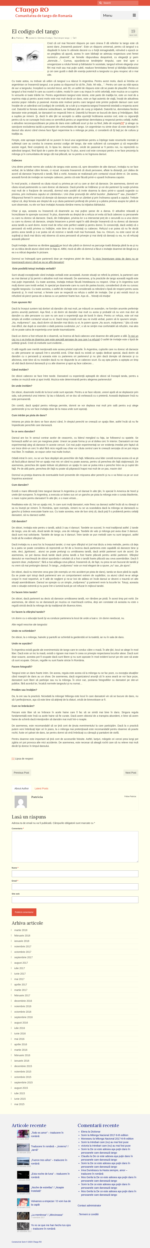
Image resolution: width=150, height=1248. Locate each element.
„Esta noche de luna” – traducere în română (50, 1175)
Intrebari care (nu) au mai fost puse (109, 1142)
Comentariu (18, 828)
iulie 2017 (19, 968)
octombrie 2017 (22, 951)
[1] (13, 758)
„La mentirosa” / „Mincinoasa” (47, 1214)
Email (15, 881)
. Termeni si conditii (88, 1214)
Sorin (24, 1242)
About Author (22, 788)
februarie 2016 (22, 1055)
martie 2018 (20, 930)
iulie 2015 (19, 1093)
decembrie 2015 (23, 1066)
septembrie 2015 (23, 1082)
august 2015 (21, 1088)
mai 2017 (19, 979)
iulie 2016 (19, 1028)
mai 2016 (19, 1039)
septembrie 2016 (23, 1017)
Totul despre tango (62, 38)
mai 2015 (19, 1104)
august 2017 (21, 962)
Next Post (131, 772)
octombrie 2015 (22, 1077)
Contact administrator (89, 1205)
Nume (15, 868)
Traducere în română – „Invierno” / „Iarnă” (50, 1148)
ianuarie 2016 (21, 1060)
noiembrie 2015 (22, 1071)
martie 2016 (20, 1049)
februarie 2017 (22, 995)
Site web (16, 894)
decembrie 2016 (23, 1000)
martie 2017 (20, 990)
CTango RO (32, 10)
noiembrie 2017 (22, 946)
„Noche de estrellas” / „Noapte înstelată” (47, 1189)
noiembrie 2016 (22, 1006)
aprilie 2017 (20, 984)
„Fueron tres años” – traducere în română (49, 1162)
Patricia (19, 38)
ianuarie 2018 (21, 941)
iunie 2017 (20, 973)
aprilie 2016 (20, 1044)
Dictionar (95, 1131)
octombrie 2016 (22, 1011)
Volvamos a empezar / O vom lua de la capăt (51, 1203)
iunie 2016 (20, 1033)
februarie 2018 (22, 935)
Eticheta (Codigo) (45, 38)
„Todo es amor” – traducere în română (47, 1134)
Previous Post (21, 772)
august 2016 (21, 1022)
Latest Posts (41, 788)
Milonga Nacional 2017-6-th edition (109, 1135)
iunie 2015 (20, 1098)
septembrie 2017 (23, 957)
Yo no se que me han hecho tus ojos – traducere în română (51, 1227)
